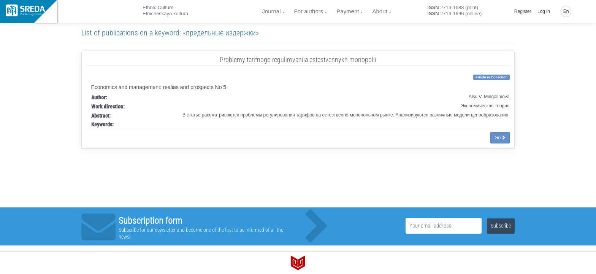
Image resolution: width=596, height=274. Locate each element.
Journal (271, 11)
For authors (308, 11)
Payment (347, 11)
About (379, 11)
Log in (543, 11)
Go (500, 137)
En (566, 11)
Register (522, 11)
